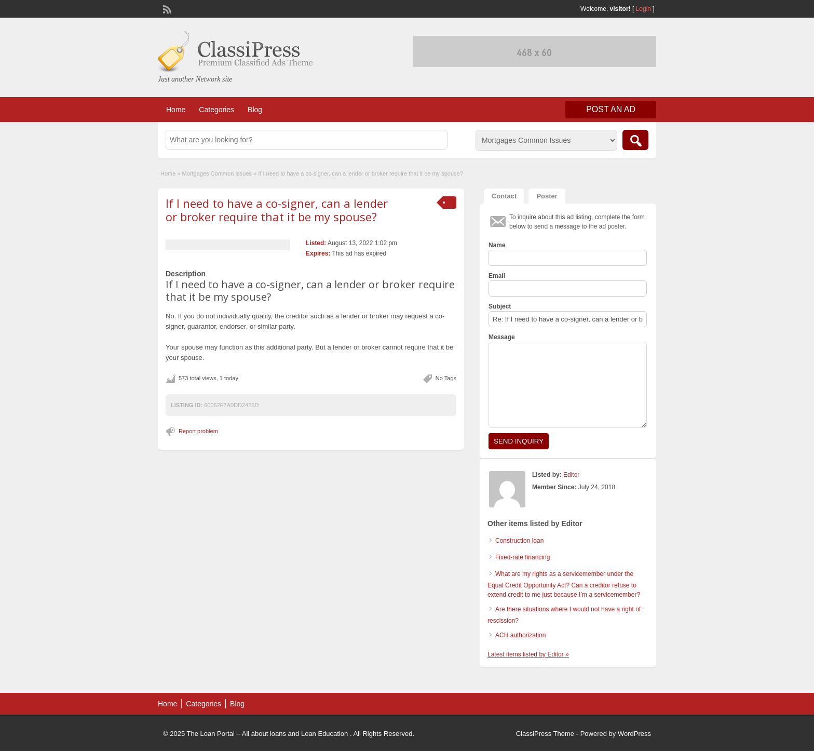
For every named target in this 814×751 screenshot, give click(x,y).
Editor (571, 474)
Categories (216, 109)
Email (497, 275)
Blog (255, 109)
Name (497, 245)
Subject (500, 306)
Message (502, 337)
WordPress (634, 733)
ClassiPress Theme (545, 733)
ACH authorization (520, 635)
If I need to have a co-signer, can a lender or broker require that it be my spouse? (277, 209)
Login (643, 8)
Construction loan (519, 540)
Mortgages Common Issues (217, 173)
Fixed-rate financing (522, 557)
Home (175, 109)
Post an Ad (610, 109)
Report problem (198, 431)
